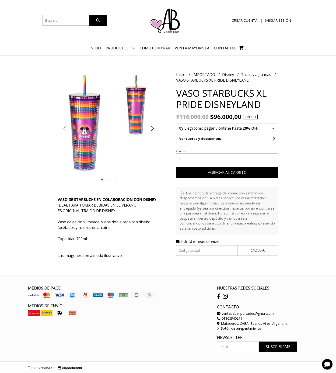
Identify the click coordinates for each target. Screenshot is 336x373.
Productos (120, 48)
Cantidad (181, 151)
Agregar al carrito (227, 172)
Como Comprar (155, 48)
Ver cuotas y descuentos (200, 138)
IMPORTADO (204, 74)
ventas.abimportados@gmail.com (245, 313)
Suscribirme (278, 346)
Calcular (258, 250)
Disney (228, 74)
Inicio (95, 48)
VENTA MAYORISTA (192, 48)
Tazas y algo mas (256, 74)
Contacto (224, 48)
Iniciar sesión (278, 20)
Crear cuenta (244, 20)
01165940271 (229, 318)
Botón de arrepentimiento (239, 328)
